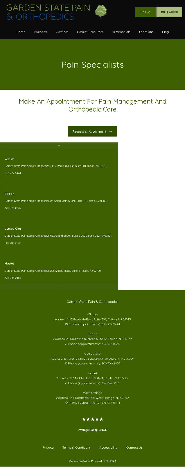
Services (62, 32)
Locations (146, 32)
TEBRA (111, 461)
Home (20, 32)
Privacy (48, 448)
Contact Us (134, 448)
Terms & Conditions (76, 448)
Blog (165, 32)
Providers (41, 32)
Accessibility (108, 448)
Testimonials (121, 32)
